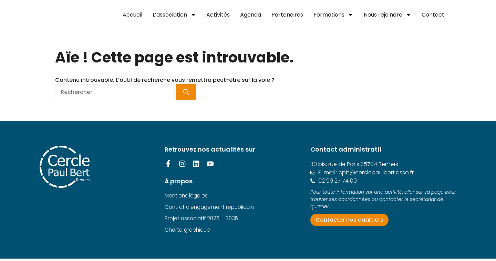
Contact (433, 15)
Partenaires (287, 15)
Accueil (132, 15)
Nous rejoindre (387, 14)
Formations (333, 14)
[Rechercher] (186, 92)
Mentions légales (187, 197)
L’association (174, 14)
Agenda (250, 15)
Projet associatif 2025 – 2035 (203, 220)
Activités (218, 15)
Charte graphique (189, 232)
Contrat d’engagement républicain (212, 208)
